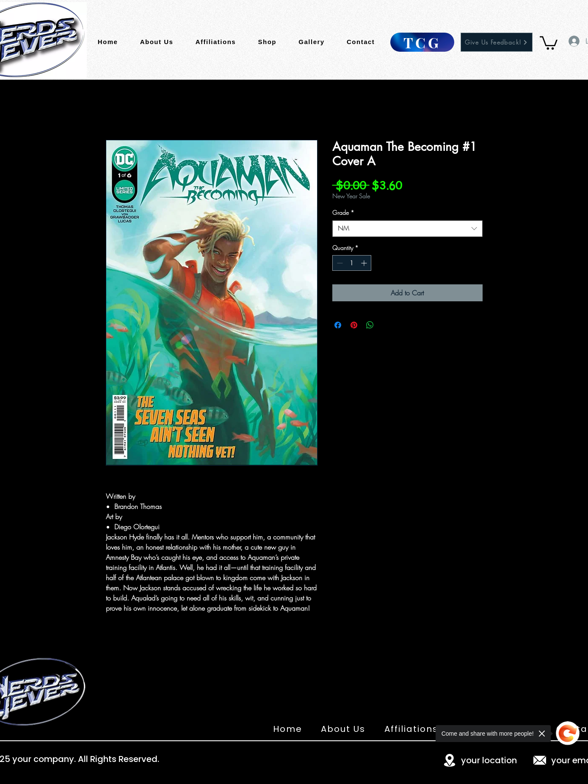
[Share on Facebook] (338, 325)
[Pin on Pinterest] (354, 325)
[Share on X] (386, 325)
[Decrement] (339, 263)
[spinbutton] (351, 263)
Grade (343, 213)
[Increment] (364, 263)
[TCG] (422, 42)
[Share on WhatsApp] (370, 325)
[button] (549, 42)
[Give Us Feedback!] (497, 42)
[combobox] (407, 228)
